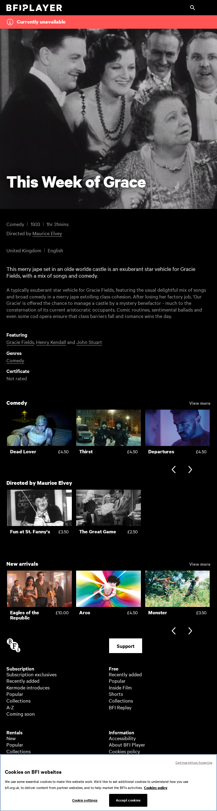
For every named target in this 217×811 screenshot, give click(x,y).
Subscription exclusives (31, 674)
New (11, 738)
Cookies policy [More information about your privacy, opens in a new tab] (155, 789)
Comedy (15, 360)
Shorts (116, 693)
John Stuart (89, 341)
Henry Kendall (51, 341)
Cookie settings (85, 802)
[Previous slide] (173, 470)
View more (200, 403)
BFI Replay (120, 707)
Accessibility (122, 738)
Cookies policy (124, 751)
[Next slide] (190, 470)
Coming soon (20, 713)
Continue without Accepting (193, 764)
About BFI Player (127, 744)
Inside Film (120, 687)
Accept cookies (128, 802)
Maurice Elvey (47, 233)
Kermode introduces (28, 687)
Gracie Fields (20, 341)
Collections (18, 700)
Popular (14, 693)
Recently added (22, 680)
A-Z (10, 707)
